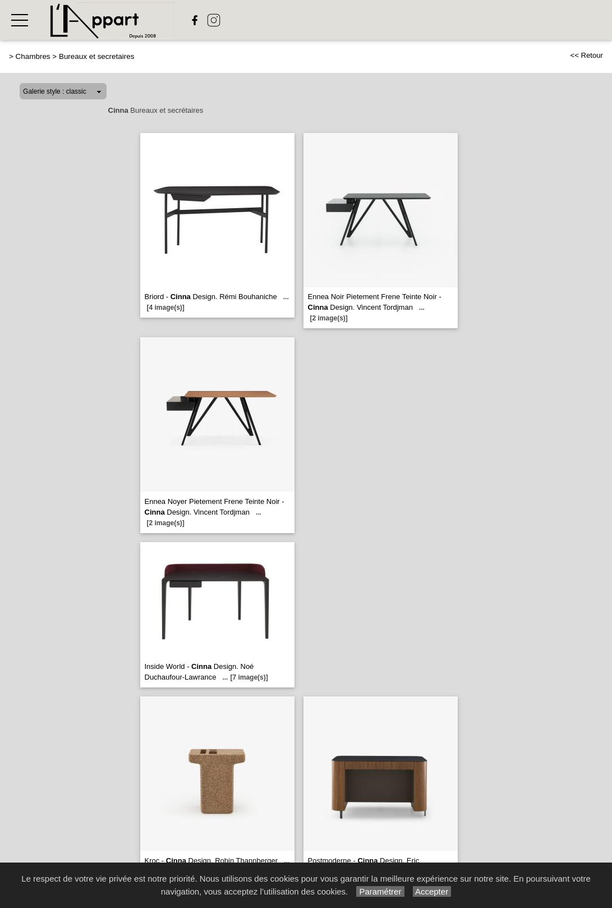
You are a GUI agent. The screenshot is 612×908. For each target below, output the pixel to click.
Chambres (33, 56)
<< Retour (586, 55)
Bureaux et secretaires (96, 56)
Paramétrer (380, 891)
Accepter (432, 891)
